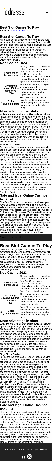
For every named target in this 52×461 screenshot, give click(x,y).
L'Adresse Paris (14, 449)
